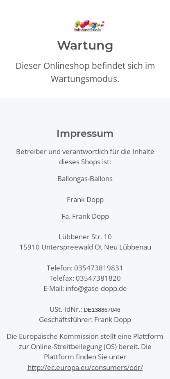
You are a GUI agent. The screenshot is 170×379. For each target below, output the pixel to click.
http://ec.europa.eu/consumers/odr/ (85, 367)
